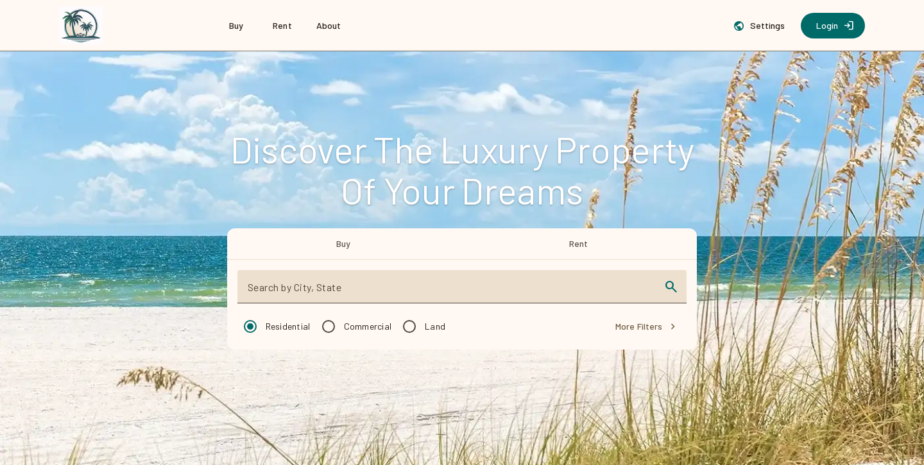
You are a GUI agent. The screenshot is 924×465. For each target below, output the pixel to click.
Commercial (368, 326)
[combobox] (451, 292)
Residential (288, 326)
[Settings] (761, 25)
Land (435, 326)
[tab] (343, 243)
